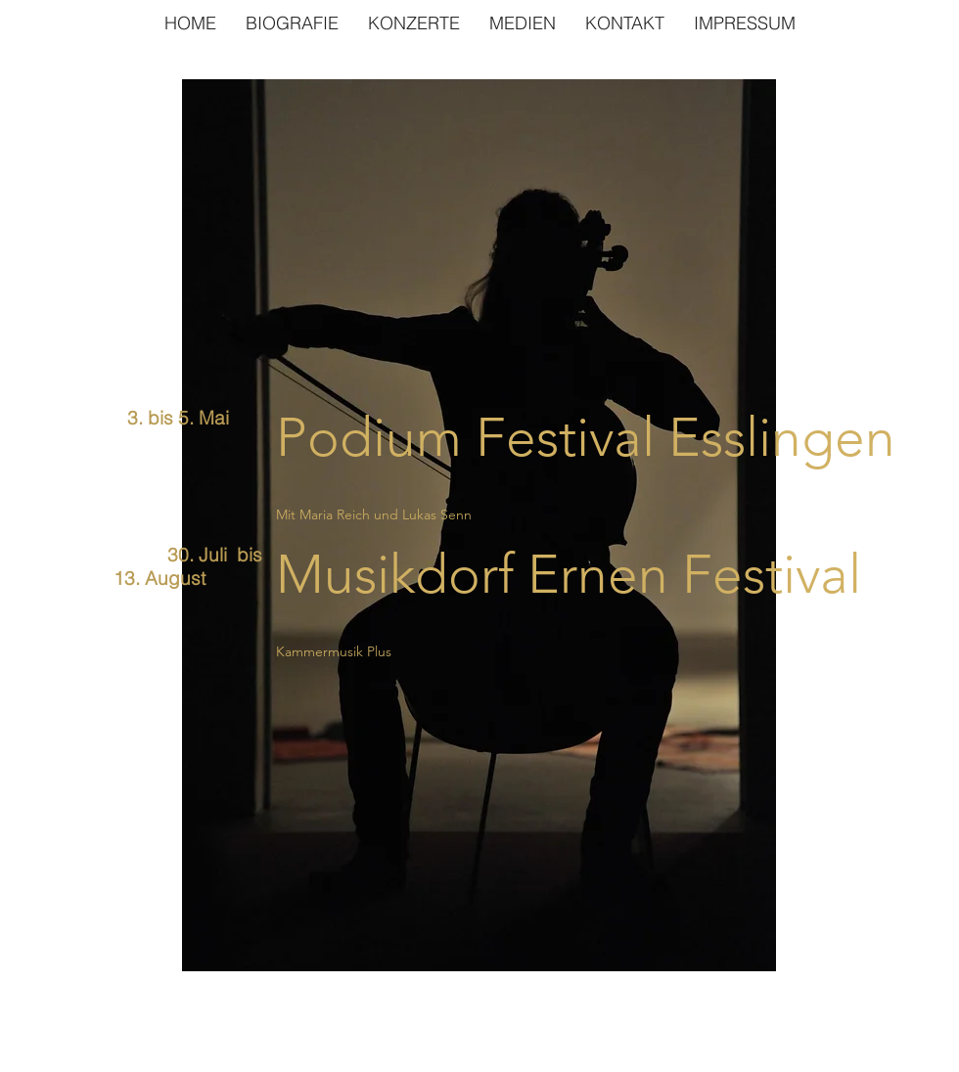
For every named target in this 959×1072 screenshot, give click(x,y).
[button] (523, 23)
